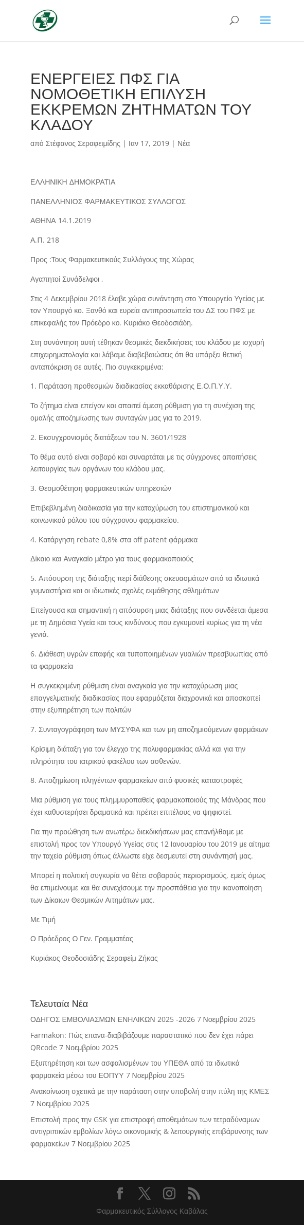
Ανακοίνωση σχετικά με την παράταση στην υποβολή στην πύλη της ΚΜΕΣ (149, 1091)
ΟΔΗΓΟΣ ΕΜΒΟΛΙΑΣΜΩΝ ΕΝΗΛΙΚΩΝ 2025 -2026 (112, 1019)
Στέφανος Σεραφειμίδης (83, 143)
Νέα (183, 143)
